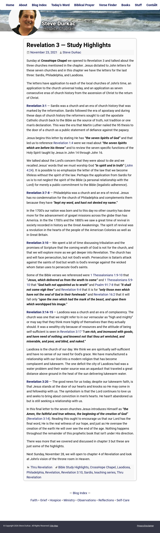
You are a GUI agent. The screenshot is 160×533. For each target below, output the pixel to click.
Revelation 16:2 (104, 294)
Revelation (52, 472)
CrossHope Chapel (103, 467)
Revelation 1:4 (63, 143)
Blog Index (39, 5)
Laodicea (123, 467)
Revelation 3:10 (37, 243)
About (23, 5)
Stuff (138, 5)
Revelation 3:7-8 (38, 193)
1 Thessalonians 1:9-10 (106, 275)
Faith (34, 500)
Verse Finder (108, 5)
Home (10, 5)
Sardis (88, 472)
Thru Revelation (41, 467)
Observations (86, 500)
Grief (43, 500)
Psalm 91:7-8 (104, 285)
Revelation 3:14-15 (40, 312)
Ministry (69, 500)
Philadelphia (35, 472)
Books (125, 5)
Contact (151, 5)
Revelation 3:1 (37, 106)
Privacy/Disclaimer (145, 526)
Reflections (106, 500)
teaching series (104, 472)
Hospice (55, 500)
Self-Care (123, 500)
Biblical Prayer (84, 5)
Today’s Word (60, 5)
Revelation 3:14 (38, 419)
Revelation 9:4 (71, 289)
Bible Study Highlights (73, 467)
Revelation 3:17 (71, 332)
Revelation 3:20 (37, 382)
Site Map (54, 526)
